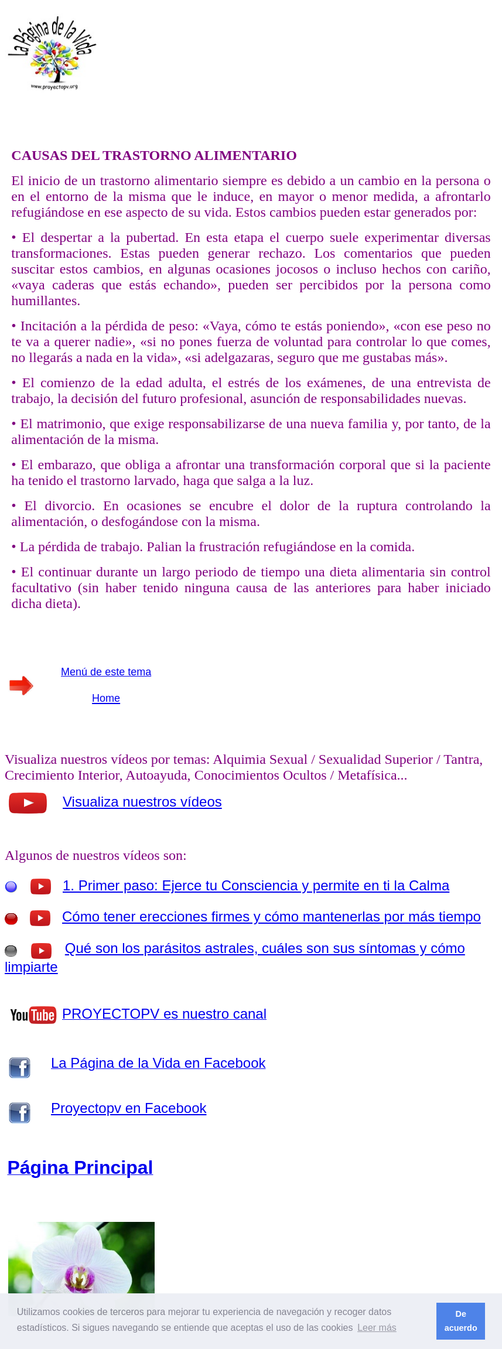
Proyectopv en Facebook (129, 1108)
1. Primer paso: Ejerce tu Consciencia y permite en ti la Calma (256, 885)
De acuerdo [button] (461, 1321)
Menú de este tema (106, 672)
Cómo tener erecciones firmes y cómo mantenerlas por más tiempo (271, 916)
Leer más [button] (377, 1328)
